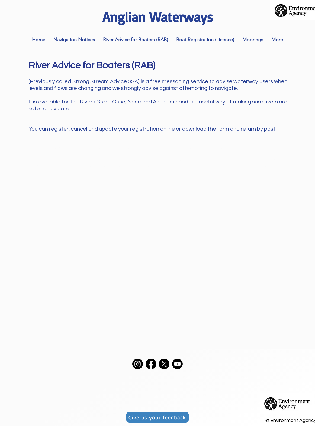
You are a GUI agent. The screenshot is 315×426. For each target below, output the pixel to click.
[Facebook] (151, 364)
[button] (74, 40)
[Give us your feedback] (157, 417)
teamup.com (137, 172)
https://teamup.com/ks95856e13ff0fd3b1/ (83, 160)
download (194, 129)
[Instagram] (137, 364)
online (167, 129)
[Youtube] (177, 364)
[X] (164, 364)
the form (218, 129)
